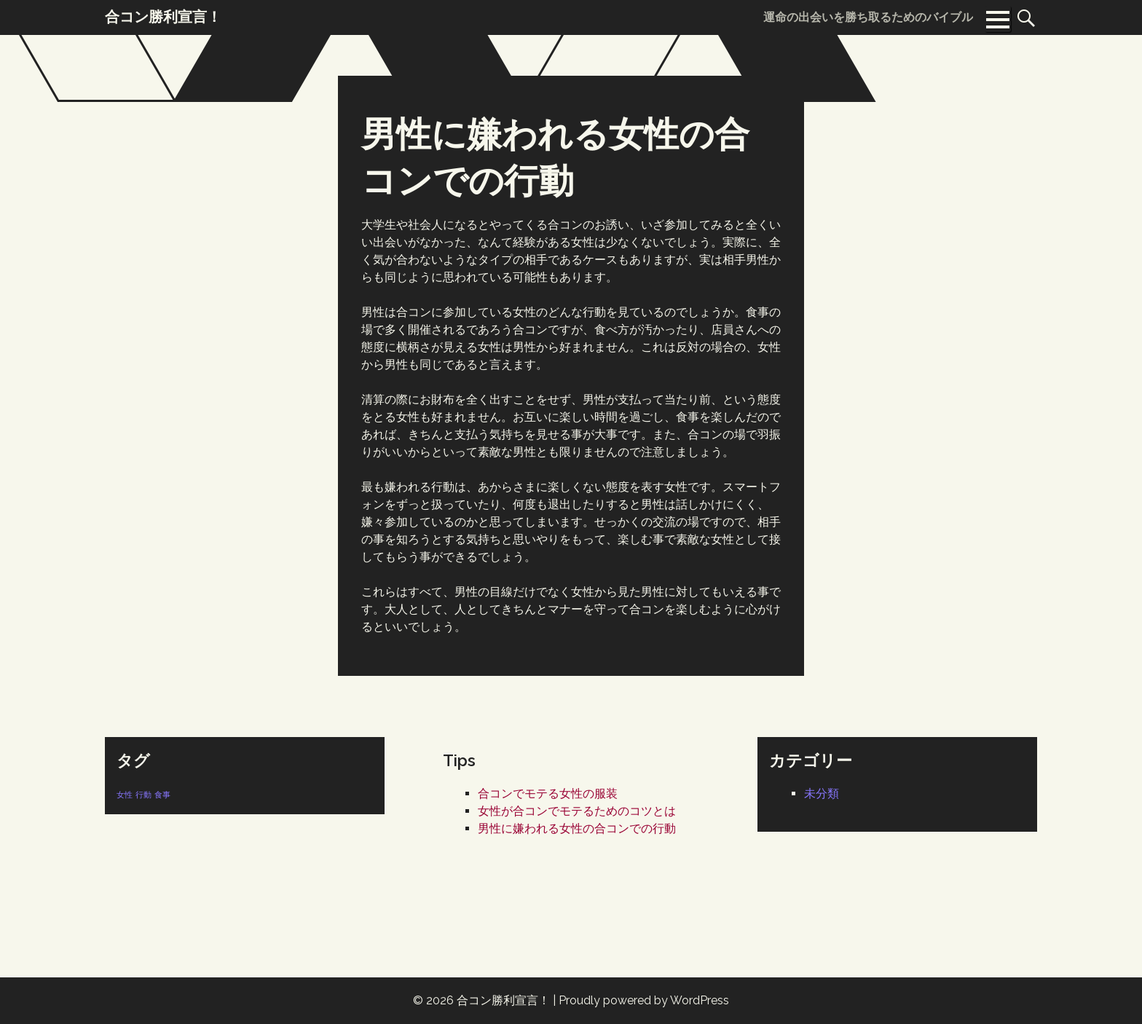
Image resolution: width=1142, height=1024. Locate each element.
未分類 (821, 793)
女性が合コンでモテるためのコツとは (577, 811)
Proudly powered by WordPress (644, 1000)
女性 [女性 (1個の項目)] (125, 794)
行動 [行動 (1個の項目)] (143, 794)
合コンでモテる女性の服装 (548, 793)
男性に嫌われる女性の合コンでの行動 (577, 828)
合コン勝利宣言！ (503, 1000)
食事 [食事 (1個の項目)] (162, 794)
